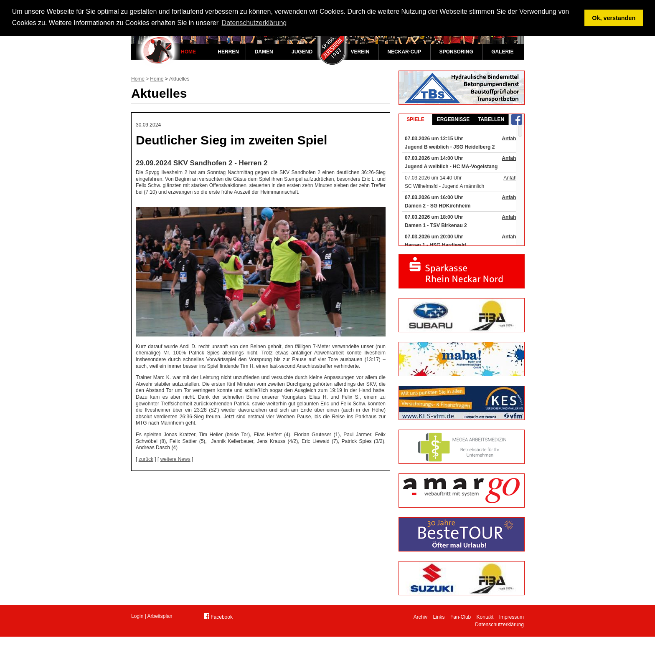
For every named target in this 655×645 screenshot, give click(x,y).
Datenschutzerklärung (499, 624)
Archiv (420, 617)
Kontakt (485, 617)
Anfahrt (511, 139)
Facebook (218, 616)
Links (439, 617)
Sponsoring (456, 52)
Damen (264, 52)
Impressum (511, 617)
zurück (146, 459)
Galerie (502, 52)
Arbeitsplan (160, 616)
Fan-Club (460, 617)
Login (137, 616)
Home (188, 52)
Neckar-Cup (404, 52)
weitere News (175, 459)
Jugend (302, 52)
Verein (359, 52)
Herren (228, 52)
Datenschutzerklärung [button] (254, 22)
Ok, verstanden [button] (613, 18)
